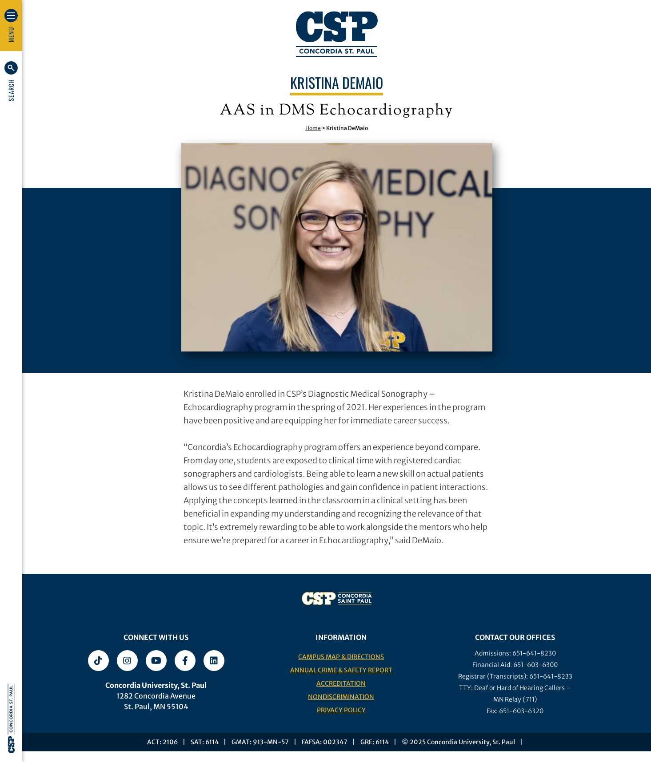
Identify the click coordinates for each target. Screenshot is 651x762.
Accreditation (341, 683)
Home (313, 128)
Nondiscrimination (341, 697)
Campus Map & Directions (341, 657)
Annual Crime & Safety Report (341, 670)
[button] (11, 81)
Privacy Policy (341, 710)
